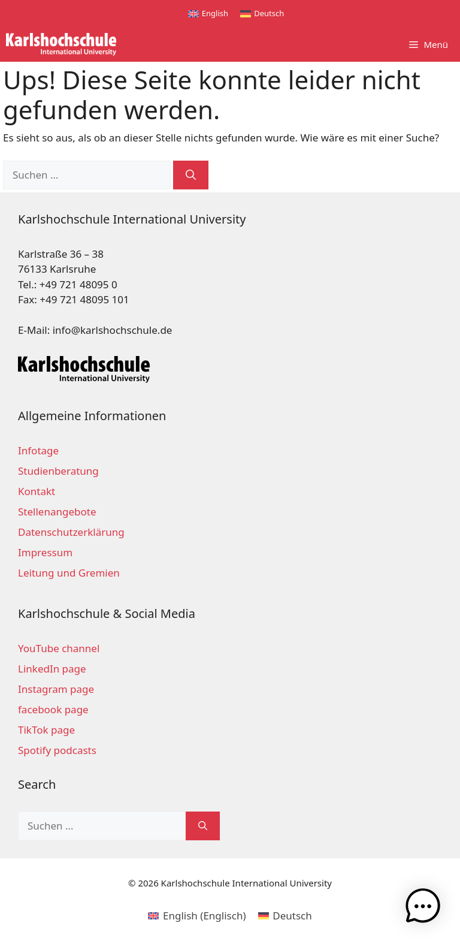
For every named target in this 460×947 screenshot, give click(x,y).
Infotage (38, 450)
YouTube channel (58, 648)
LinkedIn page (52, 668)
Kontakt (36, 491)
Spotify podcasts (57, 750)
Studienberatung (58, 471)
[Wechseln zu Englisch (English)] (197, 915)
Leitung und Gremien (69, 573)
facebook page (53, 709)
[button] (423, 908)
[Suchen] (190, 175)
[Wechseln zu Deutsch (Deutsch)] (285, 915)
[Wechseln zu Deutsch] (262, 13)
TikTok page (46, 730)
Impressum (45, 552)
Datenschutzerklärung (71, 532)
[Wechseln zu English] (208, 13)
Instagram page (56, 689)
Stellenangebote (57, 511)
